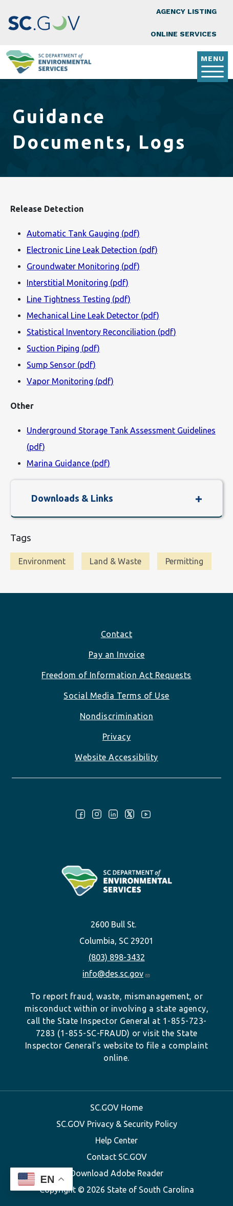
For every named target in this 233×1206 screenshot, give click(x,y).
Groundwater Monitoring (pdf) (83, 266)
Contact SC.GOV (117, 1156)
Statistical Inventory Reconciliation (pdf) (101, 332)
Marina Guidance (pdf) (68, 463)
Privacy (116, 736)
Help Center (116, 1140)
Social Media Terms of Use (116, 695)
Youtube (146, 814)
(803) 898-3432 (117, 957)
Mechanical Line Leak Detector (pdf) (93, 315)
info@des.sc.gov (116, 973)
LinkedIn (113, 814)
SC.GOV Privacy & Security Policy (116, 1124)
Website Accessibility (116, 757)
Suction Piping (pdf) (63, 348)
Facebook (80, 814)
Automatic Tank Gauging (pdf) (83, 233)
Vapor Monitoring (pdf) (70, 381)
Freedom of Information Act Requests (116, 675)
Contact (117, 634)
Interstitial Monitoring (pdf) (78, 282)
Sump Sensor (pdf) (61, 364)
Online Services (184, 34)
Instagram (96, 814)
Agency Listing (186, 11)
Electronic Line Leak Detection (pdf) (92, 249)
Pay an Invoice (117, 654)
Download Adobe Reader (116, 1173)
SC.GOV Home (116, 1107)
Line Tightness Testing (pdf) (79, 299)
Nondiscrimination (117, 716)
